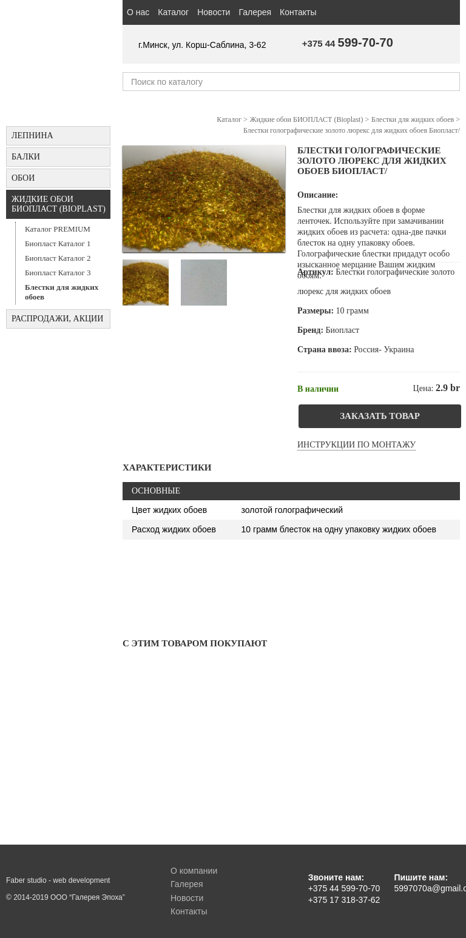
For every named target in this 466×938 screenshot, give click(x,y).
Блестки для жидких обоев (61, 292)
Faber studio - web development (58, 880)
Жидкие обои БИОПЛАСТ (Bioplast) (59, 204)
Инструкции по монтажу (356, 444)
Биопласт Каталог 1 (58, 243)
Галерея (254, 12)
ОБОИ (23, 178)
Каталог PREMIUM (57, 228)
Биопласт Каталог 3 (58, 272)
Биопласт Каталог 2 (58, 258)
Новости (213, 12)
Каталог (173, 12)
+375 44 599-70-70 (344, 888)
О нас (138, 12)
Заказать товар (380, 416)
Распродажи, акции (57, 318)
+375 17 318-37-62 (344, 900)
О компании (194, 871)
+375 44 (347, 43)
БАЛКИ (26, 156)
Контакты (298, 12)
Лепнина (32, 135)
